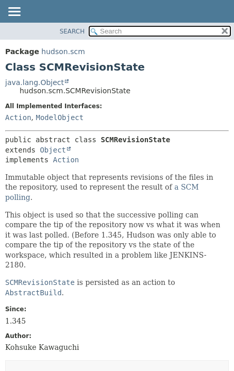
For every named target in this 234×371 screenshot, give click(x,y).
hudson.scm (63, 51)
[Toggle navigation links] (14, 12)
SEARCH (72, 31)
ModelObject (59, 117)
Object (53, 150)
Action (18, 117)
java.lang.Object (34, 82)
